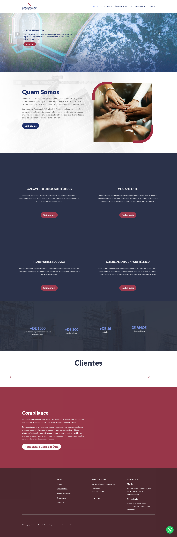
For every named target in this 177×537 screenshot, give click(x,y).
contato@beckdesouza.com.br (103, 484)
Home (95, 6)
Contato (151, 6)
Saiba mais (29, 44)
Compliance (140, 6)
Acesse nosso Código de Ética (42, 446)
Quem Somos (106, 6)
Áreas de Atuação (122, 6)
